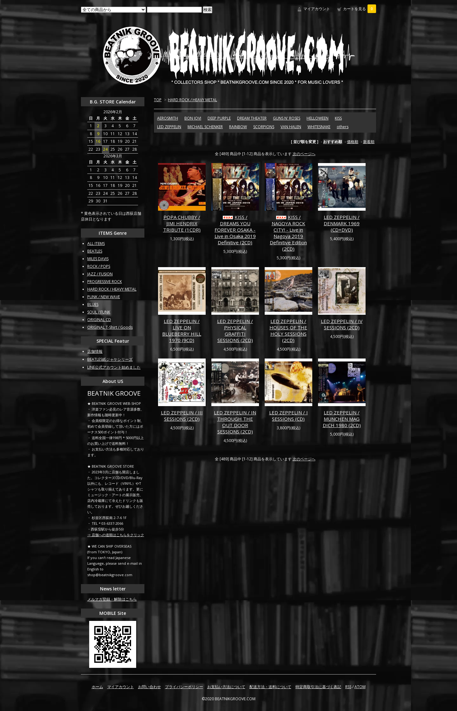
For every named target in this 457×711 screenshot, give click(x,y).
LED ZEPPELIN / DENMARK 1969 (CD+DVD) (342, 223)
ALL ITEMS (96, 243)
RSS (348, 686)
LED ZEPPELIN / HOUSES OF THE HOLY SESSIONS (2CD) (288, 330)
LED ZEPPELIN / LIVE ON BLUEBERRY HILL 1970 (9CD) (181, 330)
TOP (158, 99)
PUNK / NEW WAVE (103, 297)
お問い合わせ (149, 686)
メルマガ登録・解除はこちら (112, 599)
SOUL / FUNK (98, 312)
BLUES (92, 304)
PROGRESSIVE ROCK (104, 281)
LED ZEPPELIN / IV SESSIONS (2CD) (341, 324)
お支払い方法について (226, 686)
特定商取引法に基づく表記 (318, 686)
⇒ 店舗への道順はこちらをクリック (115, 534)
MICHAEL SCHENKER (205, 126)
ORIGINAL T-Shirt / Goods (110, 327)
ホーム (97, 686)
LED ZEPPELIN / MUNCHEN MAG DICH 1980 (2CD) (342, 418)
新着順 (368, 141)
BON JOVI (192, 118)
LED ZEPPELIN (169, 126)
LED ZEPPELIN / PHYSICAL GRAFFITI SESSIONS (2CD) (235, 330)
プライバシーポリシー (184, 686)
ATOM (360, 686)
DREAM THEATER (252, 118)
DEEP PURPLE (219, 118)
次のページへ (304, 153)
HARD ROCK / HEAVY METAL (192, 99)
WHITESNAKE (319, 126)
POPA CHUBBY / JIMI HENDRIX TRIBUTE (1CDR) (182, 223)
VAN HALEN (291, 126)
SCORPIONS (263, 126)
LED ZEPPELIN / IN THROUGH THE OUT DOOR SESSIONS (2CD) (235, 422)
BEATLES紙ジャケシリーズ (110, 359)
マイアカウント (316, 8)
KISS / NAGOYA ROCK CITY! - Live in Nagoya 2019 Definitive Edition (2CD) (288, 233)
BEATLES (94, 251)
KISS (338, 118)
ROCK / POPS (98, 266)
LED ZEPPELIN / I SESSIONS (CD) (288, 415)
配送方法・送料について (270, 686)
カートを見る (359, 8)
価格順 (352, 141)
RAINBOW (238, 126)
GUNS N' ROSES (286, 118)
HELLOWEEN (317, 118)
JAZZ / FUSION (100, 274)
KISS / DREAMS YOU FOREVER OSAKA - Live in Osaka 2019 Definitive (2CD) (235, 230)
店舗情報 (95, 351)
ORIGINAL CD (99, 319)
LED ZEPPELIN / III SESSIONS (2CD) (182, 415)
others (342, 126)
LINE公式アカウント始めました (114, 367)
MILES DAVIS (98, 258)
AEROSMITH (167, 118)
